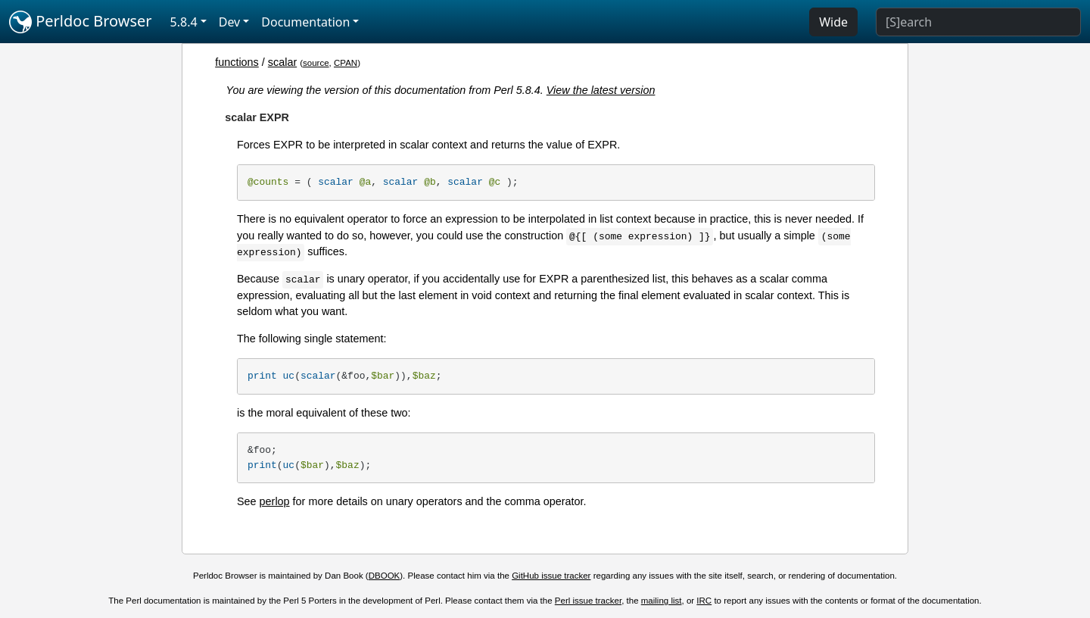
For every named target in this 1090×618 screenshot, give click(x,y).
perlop (275, 501)
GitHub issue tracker (551, 575)
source (316, 62)
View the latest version (601, 90)
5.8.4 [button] (184, 22)
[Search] (978, 22)
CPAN (345, 62)
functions (237, 62)
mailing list (661, 600)
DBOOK (384, 575)
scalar (282, 62)
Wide (833, 22)
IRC (704, 600)
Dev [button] (230, 22)
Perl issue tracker (588, 600)
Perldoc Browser (80, 22)
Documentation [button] (305, 22)
